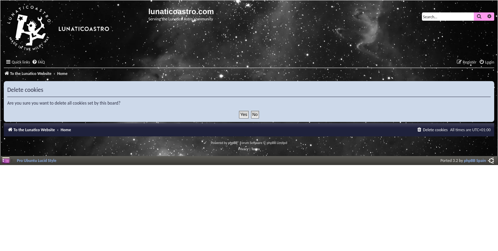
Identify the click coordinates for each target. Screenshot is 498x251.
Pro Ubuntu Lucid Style (36, 160)
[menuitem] (38, 62)
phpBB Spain (475, 160)
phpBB (233, 143)
